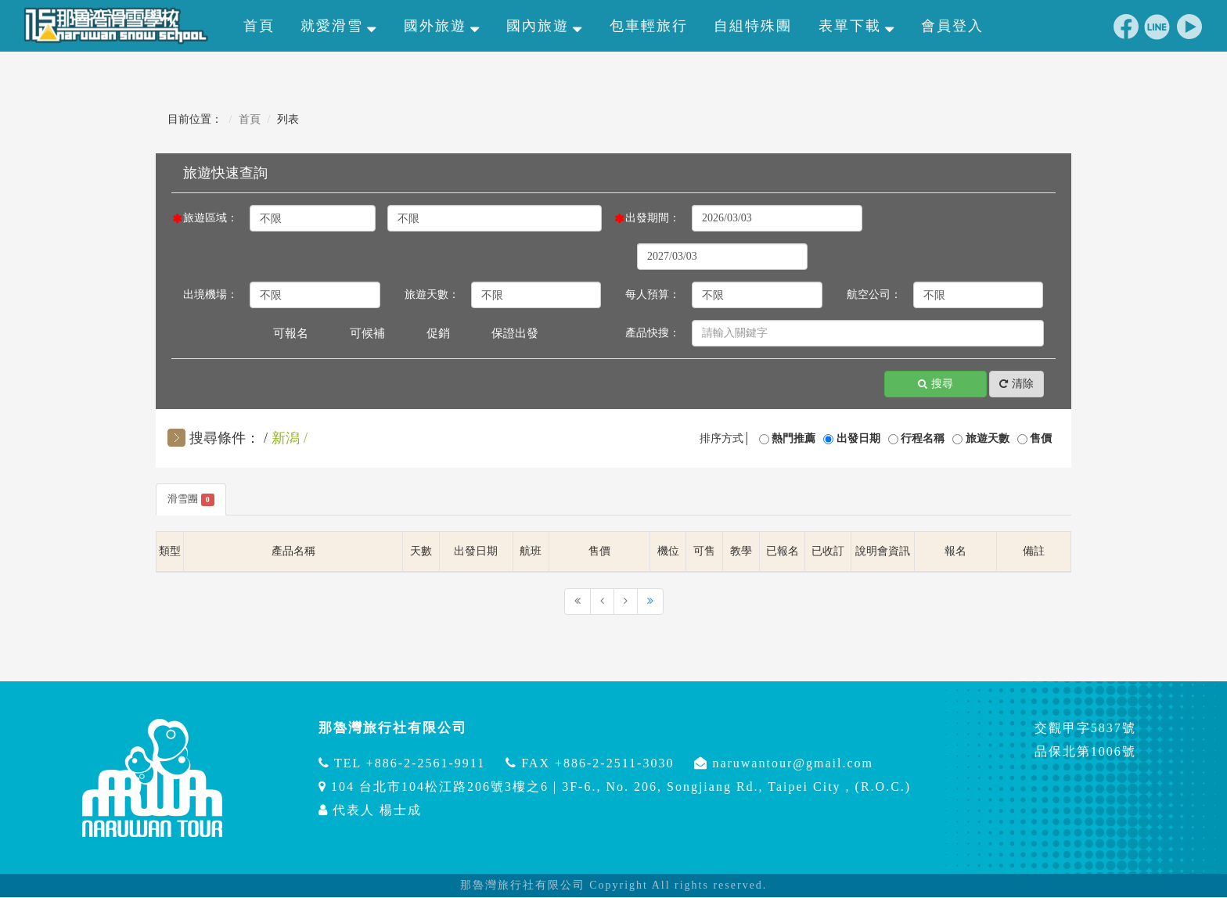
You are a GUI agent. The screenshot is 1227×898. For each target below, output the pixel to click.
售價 (1041, 438)
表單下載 (857, 26)
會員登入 (952, 26)
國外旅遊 (442, 26)
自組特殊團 (753, 26)
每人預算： (652, 294)
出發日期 (858, 438)
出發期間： (652, 218)
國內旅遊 (544, 26)
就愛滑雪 (338, 26)
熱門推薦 (793, 438)
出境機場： (210, 294)
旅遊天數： (432, 294)
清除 (1016, 384)
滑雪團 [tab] (193, 500)
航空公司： (874, 294)
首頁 (259, 26)
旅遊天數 (987, 438)
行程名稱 (923, 438)
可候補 (367, 333)
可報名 (290, 333)
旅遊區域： (210, 218)
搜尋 (935, 384)
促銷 (438, 333)
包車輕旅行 (649, 26)
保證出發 (514, 333)
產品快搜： (652, 333)
